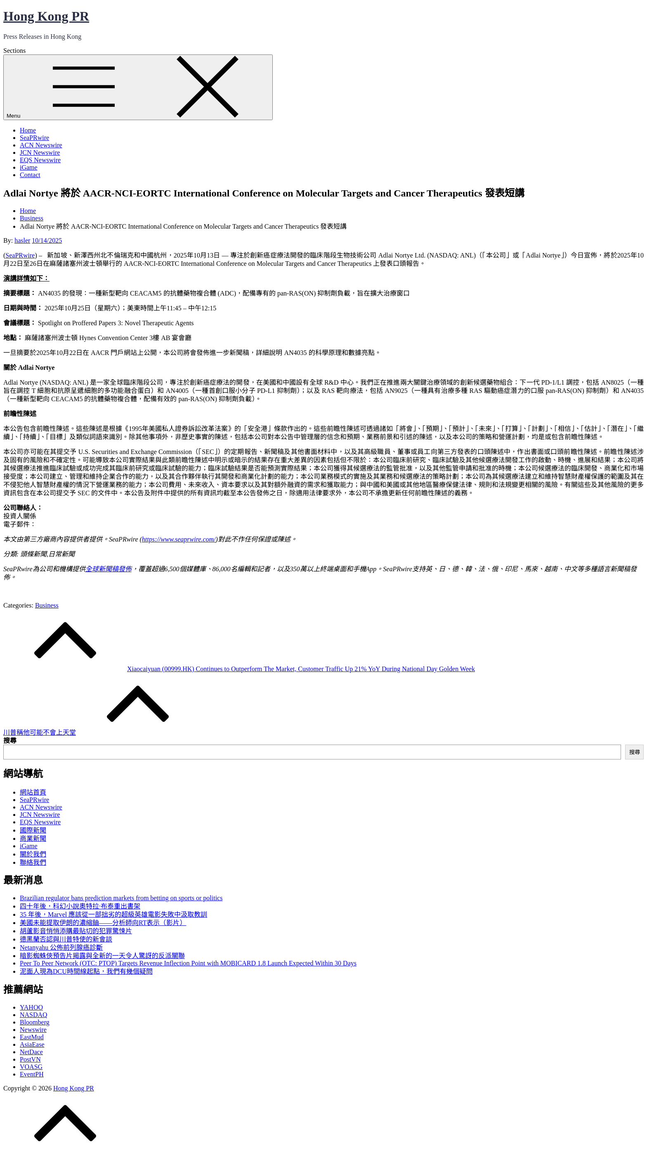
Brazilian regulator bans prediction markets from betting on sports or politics (121, 897)
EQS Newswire (40, 159)
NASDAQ (33, 1014)
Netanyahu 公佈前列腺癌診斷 (61, 947)
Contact (30, 174)
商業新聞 (33, 838)
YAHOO (31, 1007)
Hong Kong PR (46, 16)
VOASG (31, 1066)
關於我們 (33, 854)
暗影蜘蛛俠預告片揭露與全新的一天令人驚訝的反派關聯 (102, 955)
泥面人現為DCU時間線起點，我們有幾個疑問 (86, 971)
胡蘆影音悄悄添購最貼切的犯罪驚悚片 (76, 930)
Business (47, 605)
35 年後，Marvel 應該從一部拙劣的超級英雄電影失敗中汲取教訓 (113, 914)
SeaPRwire (34, 137)
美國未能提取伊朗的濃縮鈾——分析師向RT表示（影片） (103, 922)
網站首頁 (33, 792)
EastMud (32, 1037)
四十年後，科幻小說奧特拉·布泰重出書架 (80, 906)
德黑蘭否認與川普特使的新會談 (66, 939)
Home (28, 130)
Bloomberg (35, 1022)
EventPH (32, 1074)
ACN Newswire (41, 145)
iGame (29, 167)
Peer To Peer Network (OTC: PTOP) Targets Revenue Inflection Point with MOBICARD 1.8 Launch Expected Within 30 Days (188, 963)
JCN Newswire (40, 152)
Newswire (33, 1029)
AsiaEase (32, 1044)
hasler (22, 240)
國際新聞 (33, 830)
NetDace (31, 1051)
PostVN (30, 1059)
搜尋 (10, 740)
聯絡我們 (33, 862)
